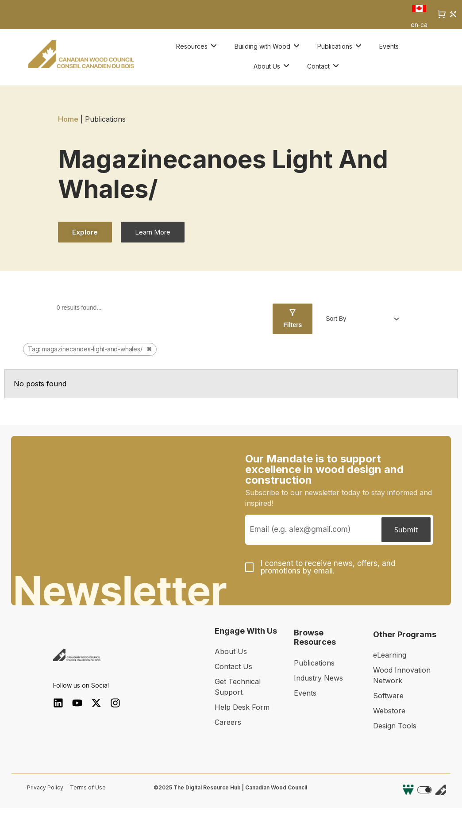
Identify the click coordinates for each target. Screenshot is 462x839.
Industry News (318, 678)
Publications (314, 662)
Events (305, 693)
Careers (228, 722)
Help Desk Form (242, 707)
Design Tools (394, 725)
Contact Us (233, 666)
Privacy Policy (45, 787)
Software (388, 695)
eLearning (389, 654)
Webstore (389, 710)
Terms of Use (88, 787)
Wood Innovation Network (402, 675)
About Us (231, 651)
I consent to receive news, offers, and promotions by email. (328, 567)
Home (68, 119)
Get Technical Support (238, 687)
